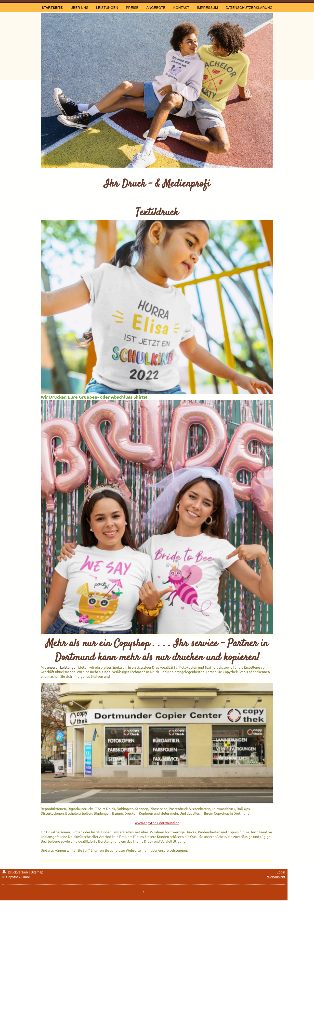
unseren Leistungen (62, 667)
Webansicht (276, 877)
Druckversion (15, 872)
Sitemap (37, 872)
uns (106, 676)
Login (281, 872)
